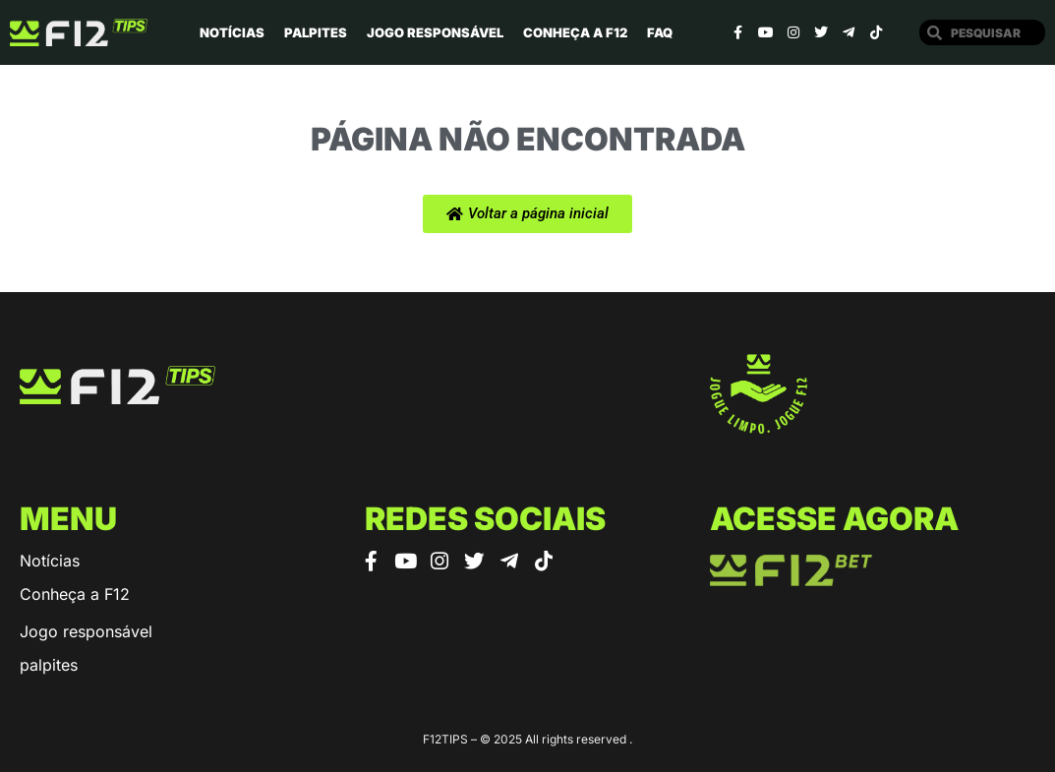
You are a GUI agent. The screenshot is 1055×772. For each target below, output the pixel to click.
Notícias (232, 32)
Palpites (315, 32)
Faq (660, 32)
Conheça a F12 (575, 32)
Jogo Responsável (435, 32)
